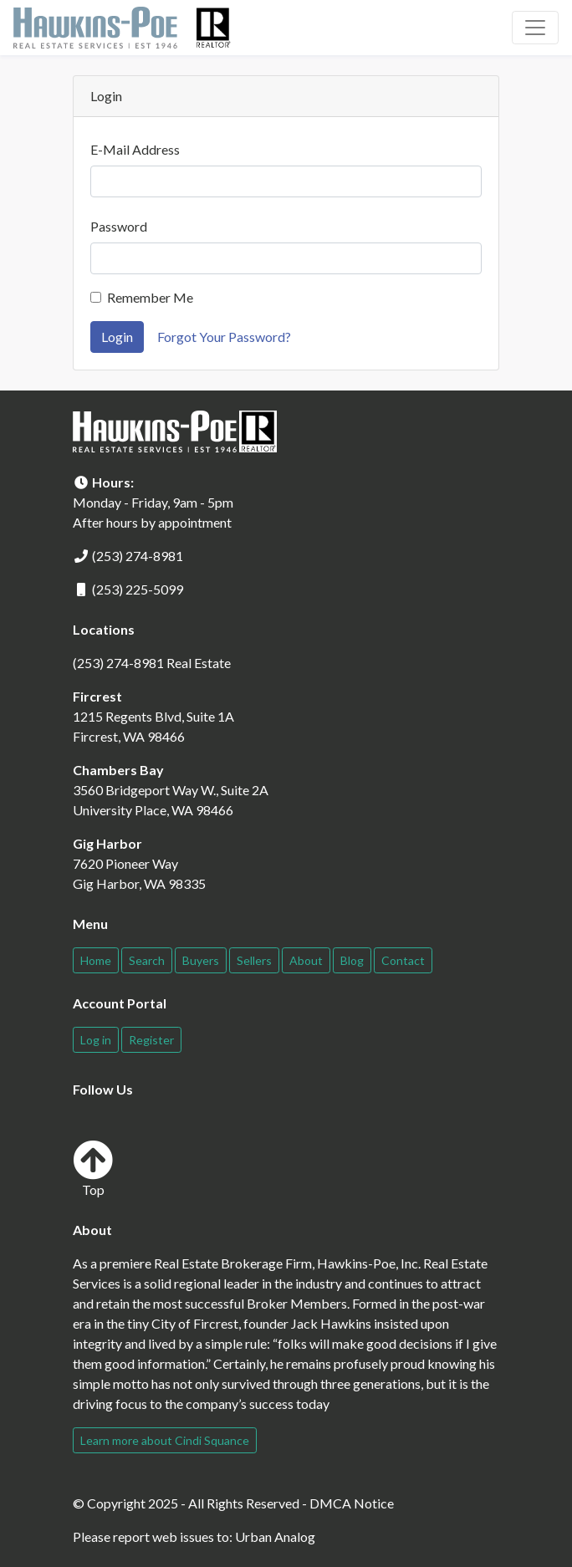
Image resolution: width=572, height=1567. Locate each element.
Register (151, 1040)
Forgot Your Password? (224, 337)
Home (95, 960)
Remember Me (150, 297)
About (306, 960)
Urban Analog (275, 1536)
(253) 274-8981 (137, 556)
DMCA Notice (351, 1503)
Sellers (254, 960)
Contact (403, 960)
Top (93, 1168)
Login (117, 337)
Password (118, 226)
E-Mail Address (135, 149)
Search (147, 960)
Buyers (200, 960)
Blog (352, 960)
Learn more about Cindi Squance (164, 1440)
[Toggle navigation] (535, 27)
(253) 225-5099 (137, 589)
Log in (95, 1040)
